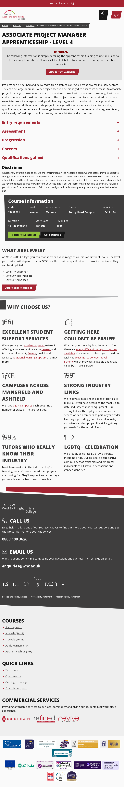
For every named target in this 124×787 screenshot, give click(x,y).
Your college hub (62, 3)
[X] (27, 583)
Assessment (13, 131)
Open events (13, 676)
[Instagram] (16, 583)
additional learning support (29, 357)
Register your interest (23, 234)
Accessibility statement (41, 596)
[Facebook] (5, 583)
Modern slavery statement (68, 596)
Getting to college (16, 682)
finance (32, 353)
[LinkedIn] (48, 583)
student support (34, 345)
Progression (13, 139)
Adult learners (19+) (17, 645)
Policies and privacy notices (14, 596)
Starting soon (13, 627)
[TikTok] (59, 583)
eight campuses (22, 405)
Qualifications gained (22, 157)
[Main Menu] (116, 14)
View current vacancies (62, 71)
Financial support (16, 688)
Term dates (12, 670)
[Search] (103, 15)
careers (46, 349)
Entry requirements (21, 122)
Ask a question (52, 234)
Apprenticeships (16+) (18, 651)
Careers (9, 148)
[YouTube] (37, 583)
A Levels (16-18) (14, 633)
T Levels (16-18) (14, 639)
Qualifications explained (18, 287)
